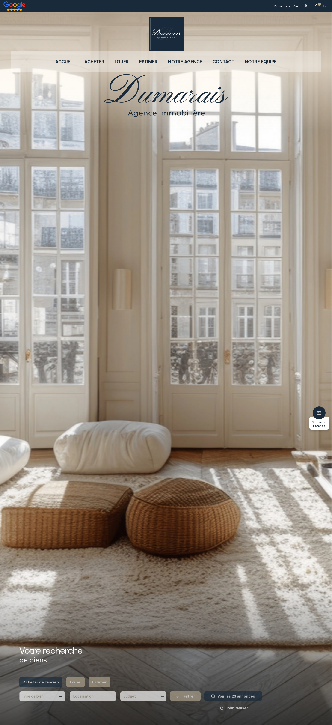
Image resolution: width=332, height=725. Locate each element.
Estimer (99, 689)
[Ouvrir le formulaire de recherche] (185, 703)
